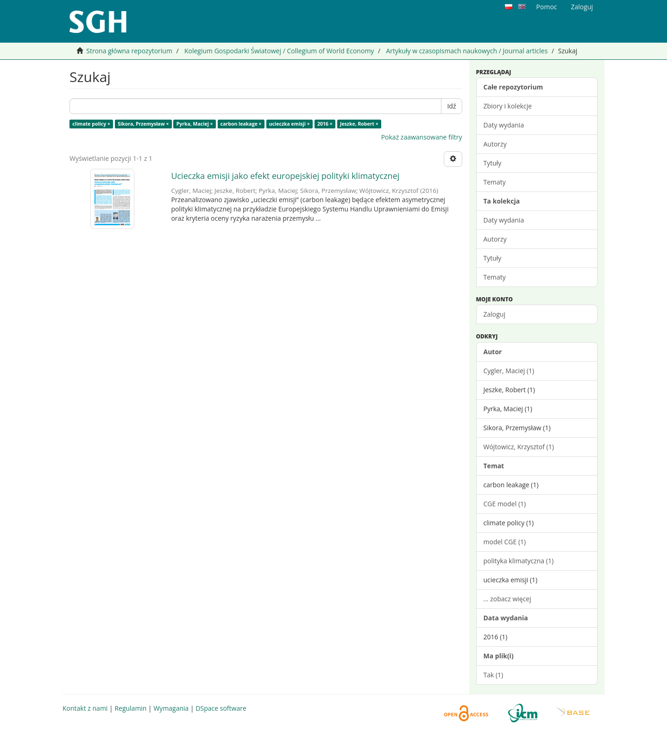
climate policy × (91, 124)
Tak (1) (493, 674)
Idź (451, 106)
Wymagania (171, 708)
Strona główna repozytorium (129, 50)
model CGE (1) (505, 541)
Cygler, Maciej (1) (509, 370)
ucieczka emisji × (289, 124)
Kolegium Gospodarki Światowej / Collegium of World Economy (279, 50)
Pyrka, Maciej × (194, 124)
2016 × (325, 124)
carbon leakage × (241, 124)
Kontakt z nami (85, 708)
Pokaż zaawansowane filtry (421, 137)
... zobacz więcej (507, 598)
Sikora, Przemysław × (143, 124)
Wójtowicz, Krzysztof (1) (519, 446)
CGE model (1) (505, 503)
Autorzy (495, 144)
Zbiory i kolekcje (508, 106)
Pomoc (546, 6)
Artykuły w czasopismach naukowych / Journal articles (466, 50)
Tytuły (493, 163)
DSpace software (220, 708)
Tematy (495, 182)
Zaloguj (494, 314)
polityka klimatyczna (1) (519, 560)
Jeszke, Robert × (359, 124)
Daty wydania (504, 125)
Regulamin (130, 708)
